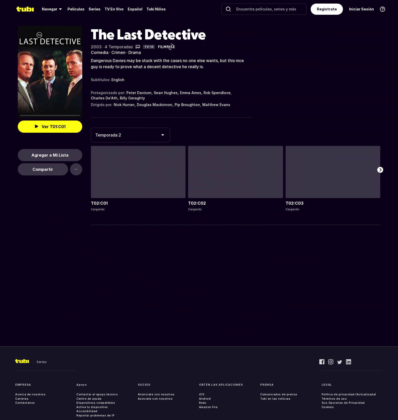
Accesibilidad (86, 411)
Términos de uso (334, 398)
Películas (76, 9)
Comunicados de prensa (278, 394)
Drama (134, 52)
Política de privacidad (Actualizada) (349, 394)
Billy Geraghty (132, 98)
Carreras (21, 398)
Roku (202, 402)
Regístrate (327, 9)
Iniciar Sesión (361, 9)
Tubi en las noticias (275, 398)
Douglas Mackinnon (154, 104)
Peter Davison (139, 93)
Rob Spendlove (217, 93)
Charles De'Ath (104, 98)
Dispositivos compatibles (95, 402)
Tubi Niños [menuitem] (156, 9)
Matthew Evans (216, 104)
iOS (202, 394)
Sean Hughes (166, 93)
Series (95, 9)
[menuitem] (52, 9)
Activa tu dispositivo (92, 407)
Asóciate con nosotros (155, 398)
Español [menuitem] (135, 9)
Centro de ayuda (89, 398)
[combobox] (130, 135)
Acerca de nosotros (30, 394)
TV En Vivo (114, 9)
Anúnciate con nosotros (156, 394)
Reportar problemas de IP (95, 415)
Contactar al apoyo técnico (97, 394)
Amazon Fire (208, 407)
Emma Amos (190, 93)
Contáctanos (25, 402)
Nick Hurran (124, 104)
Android (205, 398)
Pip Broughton (187, 104)
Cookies (328, 407)
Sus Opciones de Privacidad (343, 402)
